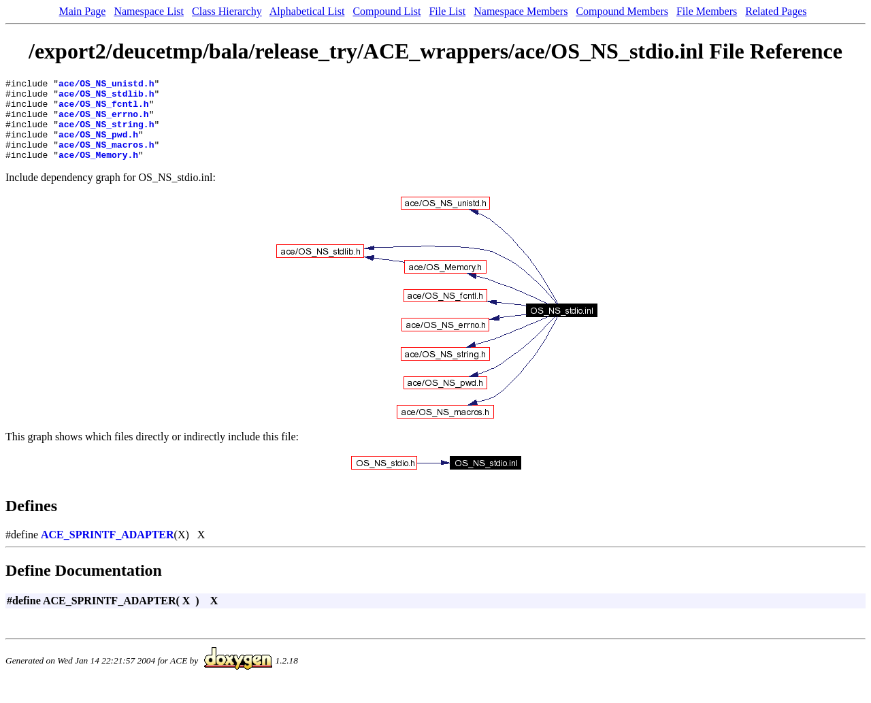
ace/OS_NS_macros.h (106, 158)
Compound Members (622, 11)
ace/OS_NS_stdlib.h (106, 97)
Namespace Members (521, 11)
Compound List (386, 11)
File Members (706, 11)
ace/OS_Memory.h (98, 171)
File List (447, 11)
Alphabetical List (307, 11)
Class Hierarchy (227, 11)
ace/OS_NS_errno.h (104, 122)
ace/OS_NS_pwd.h (98, 146)
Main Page (82, 11)
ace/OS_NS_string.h (106, 134)
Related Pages (775, 11)
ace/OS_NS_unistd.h (106, 85)
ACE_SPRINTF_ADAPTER (107, 551)
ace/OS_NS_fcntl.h (104, 109)
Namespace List (149, 11)
